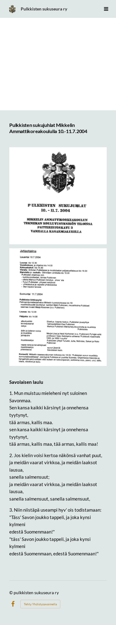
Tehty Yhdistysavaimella (40, 604)
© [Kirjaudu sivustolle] (11, 592)
